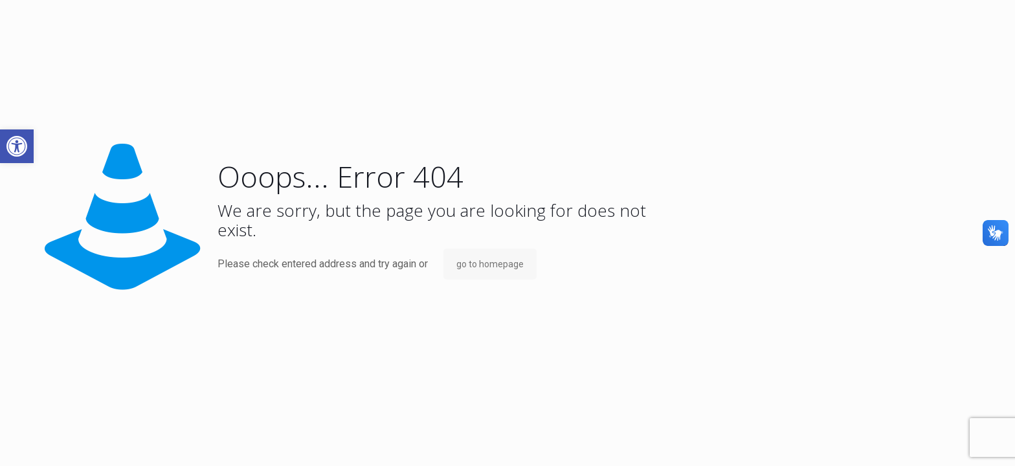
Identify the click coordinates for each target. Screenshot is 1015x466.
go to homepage (490, 264)
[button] (17, 146)
